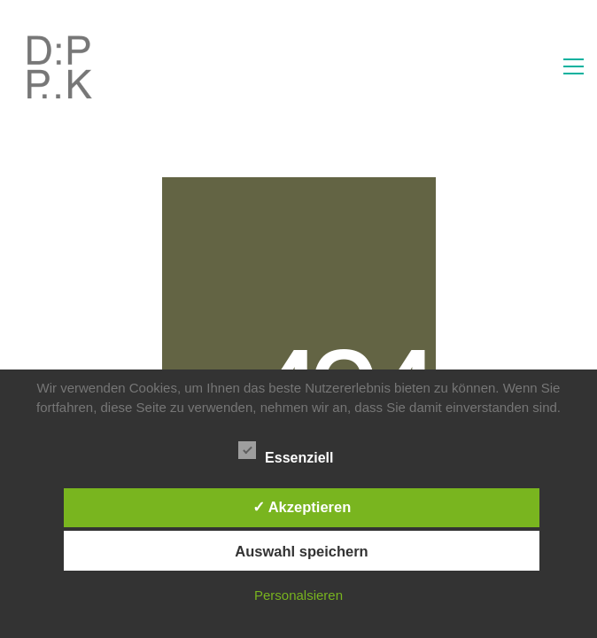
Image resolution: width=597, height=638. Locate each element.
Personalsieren (298, 595)
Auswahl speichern (301, 551)
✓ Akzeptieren (302, 507)
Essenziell (295, 452)
